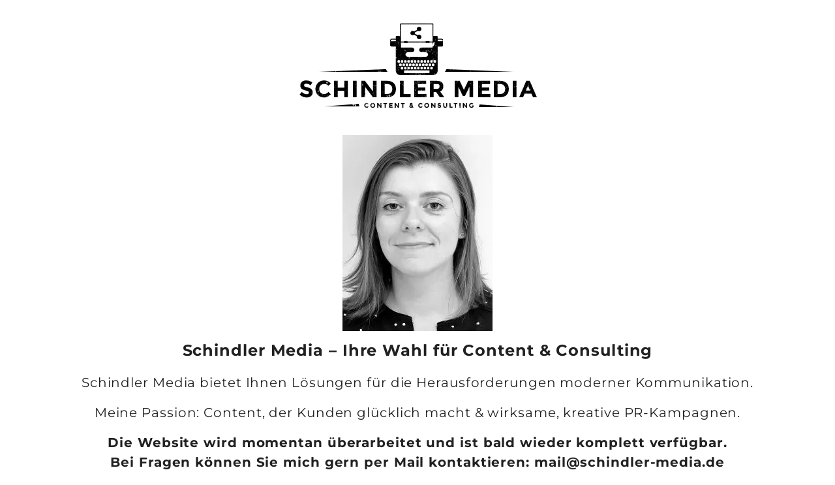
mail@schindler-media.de (629, 462)
